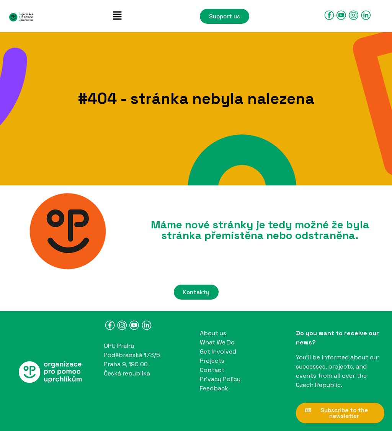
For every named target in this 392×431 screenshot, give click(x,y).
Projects (212, 361)
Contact (212, 370)
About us (213, 333)
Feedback (214, 388)
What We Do (217, 342)
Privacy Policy (220, 379)
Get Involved (218, 351)
